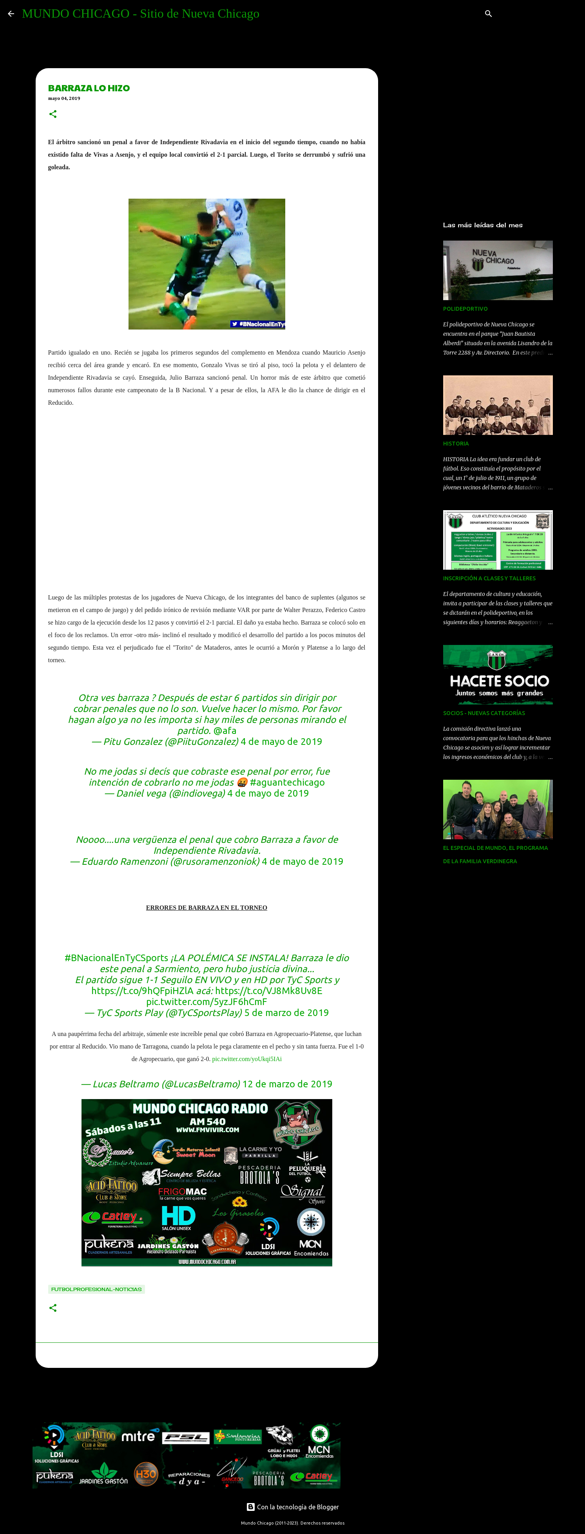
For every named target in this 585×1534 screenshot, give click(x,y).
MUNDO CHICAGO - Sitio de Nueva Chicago (140, 13)
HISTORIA (456, 443)
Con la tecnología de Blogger (292, 1506)
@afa (225, 730)
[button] (53, 114)
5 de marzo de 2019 (286, 1012)
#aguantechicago (287, 782)
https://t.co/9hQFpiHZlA (142, 990)
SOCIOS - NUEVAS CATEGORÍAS (484, 713)
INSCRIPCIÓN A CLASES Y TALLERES (489, 578)
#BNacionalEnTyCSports (116, 958)
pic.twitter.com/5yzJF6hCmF (206, 1001)
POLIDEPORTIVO (465, 309)
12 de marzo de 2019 (287, 1084)
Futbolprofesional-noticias (96, 1289)
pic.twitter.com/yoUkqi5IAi (247, 1059)
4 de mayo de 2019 (281, 741)
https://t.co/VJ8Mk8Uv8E (268, 990)
